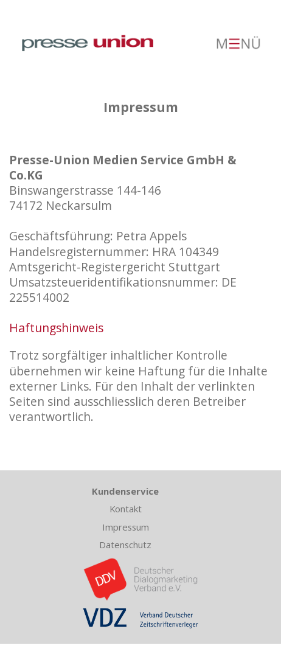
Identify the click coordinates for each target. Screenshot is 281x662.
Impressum (125, 527)
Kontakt (125, 509)
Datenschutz (125, 544)
